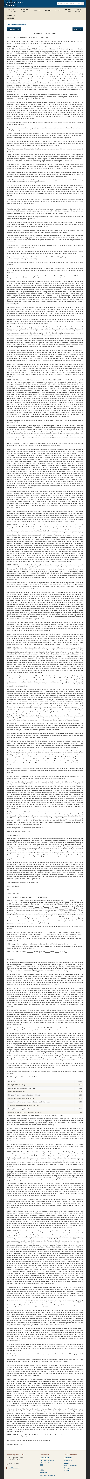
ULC (41, 1467)
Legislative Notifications (47, 1475)
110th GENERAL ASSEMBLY (16, 24)
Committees (36, 10)
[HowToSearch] (79, 3)
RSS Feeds (43, 1472)
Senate (48, 10)
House (57, 10)
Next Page (77, 29)
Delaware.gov (68, 1460)
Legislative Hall (13, 1468)
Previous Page (14, 29)
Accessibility (68, 1458)
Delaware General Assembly (15, 4)
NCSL (42, 1470)
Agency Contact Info (70, 1465)
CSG (41, 1465)
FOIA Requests (44, 1458)
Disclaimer (67, 1470)
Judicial (66, 1463)
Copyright (67, 1468)
